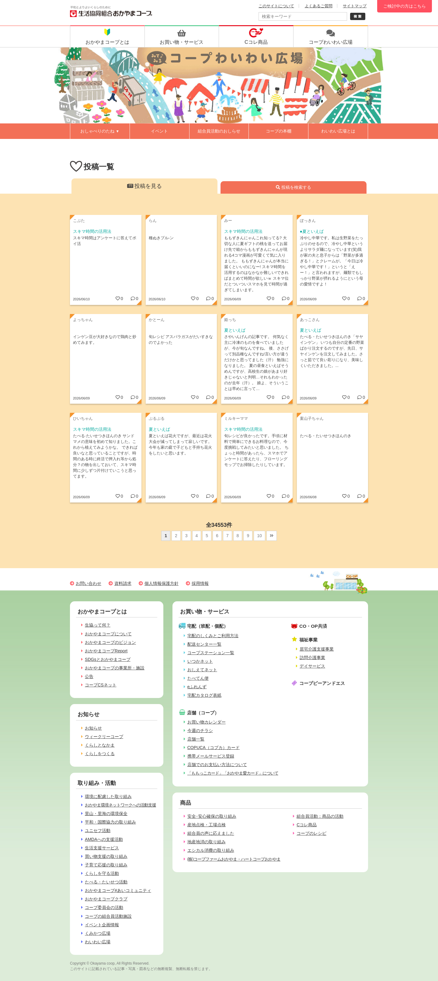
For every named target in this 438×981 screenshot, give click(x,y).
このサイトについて (276, 6)
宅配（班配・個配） (207, 626)
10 (259, 535)
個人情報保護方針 (161, 583)
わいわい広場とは (338, 131)
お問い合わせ (88, 583)
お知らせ (93, 728)
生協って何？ (97, 625)
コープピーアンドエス (322, 683)
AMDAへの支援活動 (104, 839)
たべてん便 (198, 678)
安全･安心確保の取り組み (211, 816)
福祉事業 (308, 639)
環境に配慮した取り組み (108, 796)
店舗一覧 (195, 739)
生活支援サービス (102, 847)
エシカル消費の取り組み (210, 850)
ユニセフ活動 (97, 830)
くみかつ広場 (97, 933)
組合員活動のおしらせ (219, 131)
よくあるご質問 (318, 6)
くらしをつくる (100, 753)
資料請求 (122, 583)
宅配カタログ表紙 (204, 695)
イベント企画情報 (102, 924)
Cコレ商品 (307, 824)
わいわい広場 (97, 941)
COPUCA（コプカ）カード (213, 747)
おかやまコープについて (108, 633)
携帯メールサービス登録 (210, 756)
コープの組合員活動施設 (108, 916)
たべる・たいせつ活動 (106, 881)
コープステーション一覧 (210, 652)
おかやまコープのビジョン (110, 642)
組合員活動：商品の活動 (320, 816)
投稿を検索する (293, 187)
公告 (89, 676)
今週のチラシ (200, 730)
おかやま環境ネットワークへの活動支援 (120, 805)
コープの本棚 (278, 131)
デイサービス (312, 666)
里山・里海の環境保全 (106, 813)
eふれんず (197, 686)
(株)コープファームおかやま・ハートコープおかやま (233, 859)
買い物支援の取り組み (106, 856)
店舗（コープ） (203, 712)
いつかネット (200, 661)
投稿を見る (144, 186)
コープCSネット (100, 684)
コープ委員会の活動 (104, 907)
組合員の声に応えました (210, 833)
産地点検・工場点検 (206, 824)
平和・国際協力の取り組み (110, 822)
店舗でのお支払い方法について (217, 764)
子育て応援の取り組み (106, 864)
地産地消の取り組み (206, 841)
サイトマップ (355, 6)
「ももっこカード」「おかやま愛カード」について (232, 773)
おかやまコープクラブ (106, 898)
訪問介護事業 (312, 657)
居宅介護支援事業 (317, 649)
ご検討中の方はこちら (404, 6)
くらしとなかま (100, 745)
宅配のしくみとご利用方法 (212, 635)
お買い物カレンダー (206, 722)
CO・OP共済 (313, 626)
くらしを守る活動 (102, 873)
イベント (159, 131)
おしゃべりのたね (99, 131)
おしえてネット (202, 669)
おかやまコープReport (106, 650)
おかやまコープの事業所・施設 (114, 667)
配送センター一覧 (204, 644)
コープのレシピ (311, 833)
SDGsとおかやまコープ (107, 659)
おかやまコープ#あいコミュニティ (118, 890)
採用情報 (200, 583)
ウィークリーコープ (104, 736)
